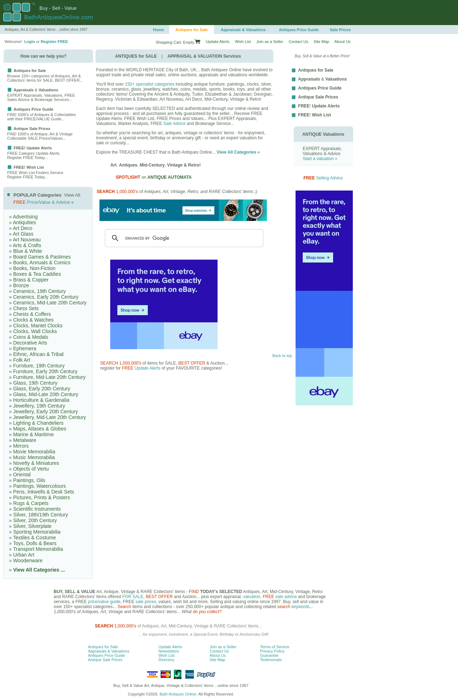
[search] (183, 238)
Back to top (282, 355)
